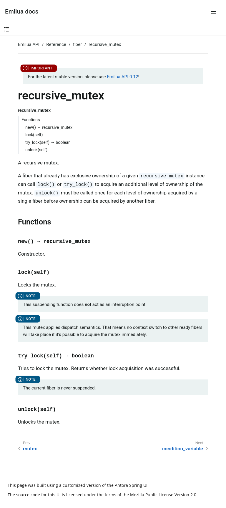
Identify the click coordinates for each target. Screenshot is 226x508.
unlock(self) (36, 149)
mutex (30, 449)
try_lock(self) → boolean (48, 142)
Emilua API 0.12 (122, 76)
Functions (31, 119)
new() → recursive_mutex (48, 127)
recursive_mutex (105, 44)
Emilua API (28, 44)
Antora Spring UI (131, 485)
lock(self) (34, 134)
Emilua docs (21, 11)
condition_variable (182, 449)
